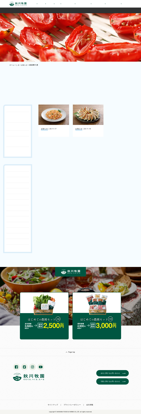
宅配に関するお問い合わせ (110, 381)
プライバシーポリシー (72, 405)
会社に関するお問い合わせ (110, 373)
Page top (71, 352)
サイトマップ (53, 405)
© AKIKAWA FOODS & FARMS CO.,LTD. (67, 411)
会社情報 (89, 405)
